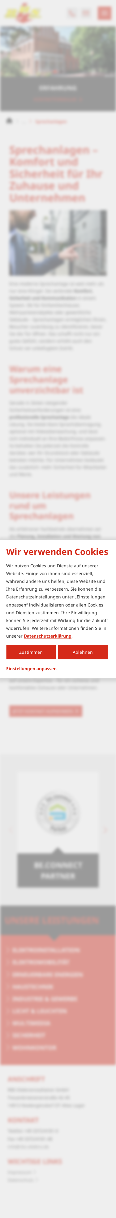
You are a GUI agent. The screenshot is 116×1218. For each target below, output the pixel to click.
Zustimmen (31, 652)
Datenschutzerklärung (47, 636)
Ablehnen (83, 652)
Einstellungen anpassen (31, 668)
